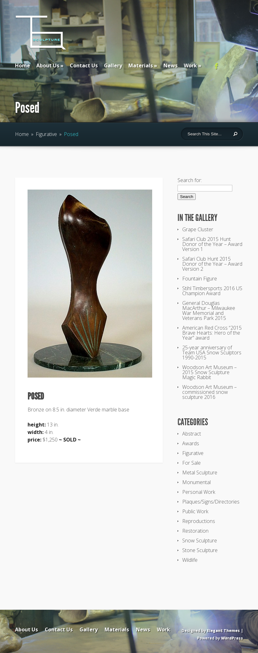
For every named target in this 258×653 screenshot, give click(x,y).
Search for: (190, 180)
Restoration (195, 530)
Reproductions (198, 521)
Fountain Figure (199, 278)
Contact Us (84, 65)
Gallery (113, 65)
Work (190, 65)
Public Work (195, 511)
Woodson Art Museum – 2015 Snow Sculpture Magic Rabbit (209, 372)
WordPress (232, 638)
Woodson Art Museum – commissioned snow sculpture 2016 (209, 392)
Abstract (191, 433)
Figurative (46, 134)
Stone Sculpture (200, 550)
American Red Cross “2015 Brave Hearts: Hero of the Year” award (212, 332)
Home (22, 65)
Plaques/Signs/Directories (211, 501)
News (170, 65)
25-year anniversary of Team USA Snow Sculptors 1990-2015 (211, 352)
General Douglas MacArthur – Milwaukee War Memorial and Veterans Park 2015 (208, 310)
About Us (47, 65)
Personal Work (198, 491)
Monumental (196, 482)
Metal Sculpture (199, 472)
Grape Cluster (197, 229)
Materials (140, 65)
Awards (190, 443)
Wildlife (190, 559)
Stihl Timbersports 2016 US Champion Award (212, 291)
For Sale (191, 462)
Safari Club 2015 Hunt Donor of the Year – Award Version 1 (212, 244)
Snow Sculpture (199, 540)
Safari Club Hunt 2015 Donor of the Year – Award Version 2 (212, 263)
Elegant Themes (223, 630)
